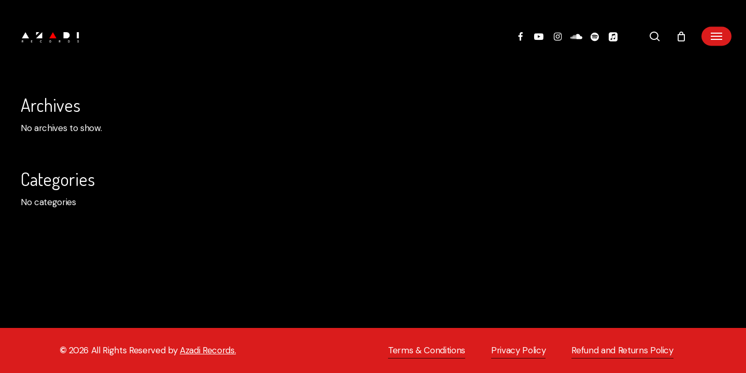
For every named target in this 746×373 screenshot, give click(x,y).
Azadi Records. (208, 350)
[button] (716, 36)
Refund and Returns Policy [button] (622, 350)
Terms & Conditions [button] (426, 350)
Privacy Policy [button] (518, 350)
